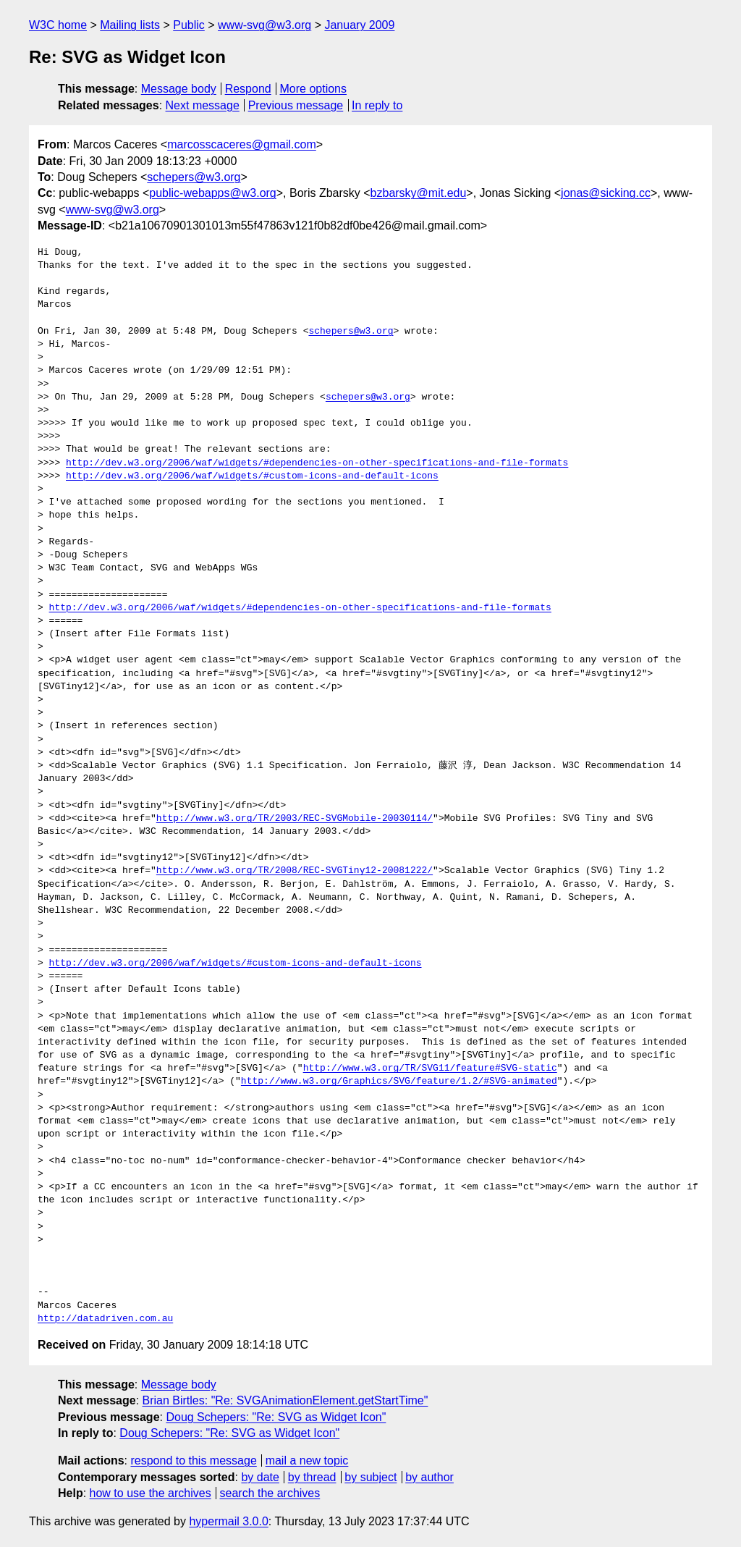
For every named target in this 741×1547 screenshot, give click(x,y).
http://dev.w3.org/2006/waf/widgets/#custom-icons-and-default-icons (252, 476)
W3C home (58, 25)
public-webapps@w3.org (212, 193)
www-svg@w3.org (264, 25)
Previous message (296, 105)
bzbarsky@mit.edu (418, 193)
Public (189, 25)
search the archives (270, 1493)
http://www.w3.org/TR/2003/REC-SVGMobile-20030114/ (294, 818)
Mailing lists (130, 25)
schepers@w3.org (193, 177)
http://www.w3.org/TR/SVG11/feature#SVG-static (430, 1068)
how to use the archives (150, 1493)
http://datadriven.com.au (105, 1318)
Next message (203, 105)
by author (429, 1477)
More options (313, 89)
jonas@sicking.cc (606, 193)
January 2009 (359, 25)
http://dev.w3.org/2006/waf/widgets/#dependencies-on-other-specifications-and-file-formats (317, 463)
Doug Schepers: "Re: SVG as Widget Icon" (276, 1417)
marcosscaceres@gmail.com (241, 144)
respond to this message (193, 1460)
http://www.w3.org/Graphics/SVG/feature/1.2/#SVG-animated (399, 1081)
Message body (178, 89)
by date (260, 1477)
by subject (370, 1477)
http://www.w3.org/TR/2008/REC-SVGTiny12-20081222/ (294, 870)
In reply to (377, 105)
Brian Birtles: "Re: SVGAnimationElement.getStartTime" (285, 1400)
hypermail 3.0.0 (228, 1521)
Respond (248, 89)
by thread (312, 1477)
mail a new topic (307, 1460)
